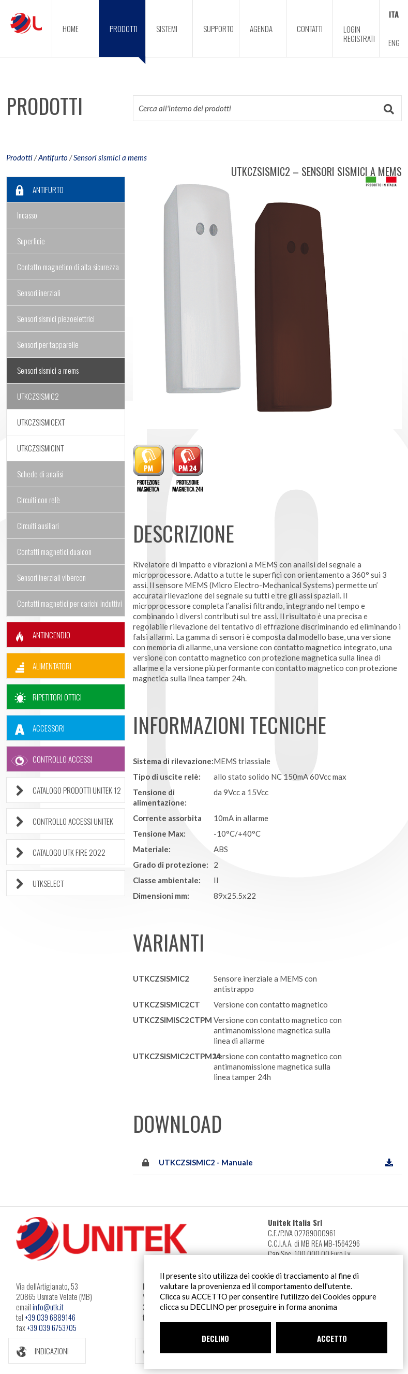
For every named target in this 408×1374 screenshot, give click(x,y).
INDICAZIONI (39, 1351)
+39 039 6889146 (50, 1317)
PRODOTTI (128, 40)
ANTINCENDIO (38, 635)
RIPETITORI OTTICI (44, 697)
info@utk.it (48, 1306)
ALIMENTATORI (39, 666)
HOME (71, 28)
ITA (394, 14)
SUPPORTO (218, 28)
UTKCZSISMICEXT (41, 422)
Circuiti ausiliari (38, 525)
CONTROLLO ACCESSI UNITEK (60, 821)
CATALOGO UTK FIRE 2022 (56, 852)
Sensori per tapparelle (48, 344)
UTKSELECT (35, 883)
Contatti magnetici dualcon (54, 551)
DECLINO (215, 1338)
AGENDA (261, 28)
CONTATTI (310, 28)
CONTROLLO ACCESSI (49, 759)
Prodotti (19, 157)
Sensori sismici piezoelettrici (56, 318)
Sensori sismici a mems (110, 157)
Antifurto (53, 157)
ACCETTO (332, 1338)
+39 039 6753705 (52, 1327)
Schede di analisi (40, 473)
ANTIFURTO (35, 189)
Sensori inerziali (39, 292)
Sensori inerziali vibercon (51, 577)
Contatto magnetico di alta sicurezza (68, 266)
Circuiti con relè (38, 499)
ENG (394, 42)
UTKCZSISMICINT (40, 448)
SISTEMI (166, 28)
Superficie (31, 240)
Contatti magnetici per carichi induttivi (69, 603)
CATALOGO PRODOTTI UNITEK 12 (64, 790)
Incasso (27, 215)
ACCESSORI (36, 728)
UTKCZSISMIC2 (38, 396)
